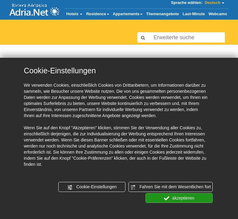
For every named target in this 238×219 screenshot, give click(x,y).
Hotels (74, 14)
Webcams (218, 14)
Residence (97, 14)
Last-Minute (194, 14)
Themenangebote (162, 14)
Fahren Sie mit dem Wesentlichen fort (170, 187)
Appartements (127, 14)
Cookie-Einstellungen (92, 187)
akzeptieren (179, 198)
